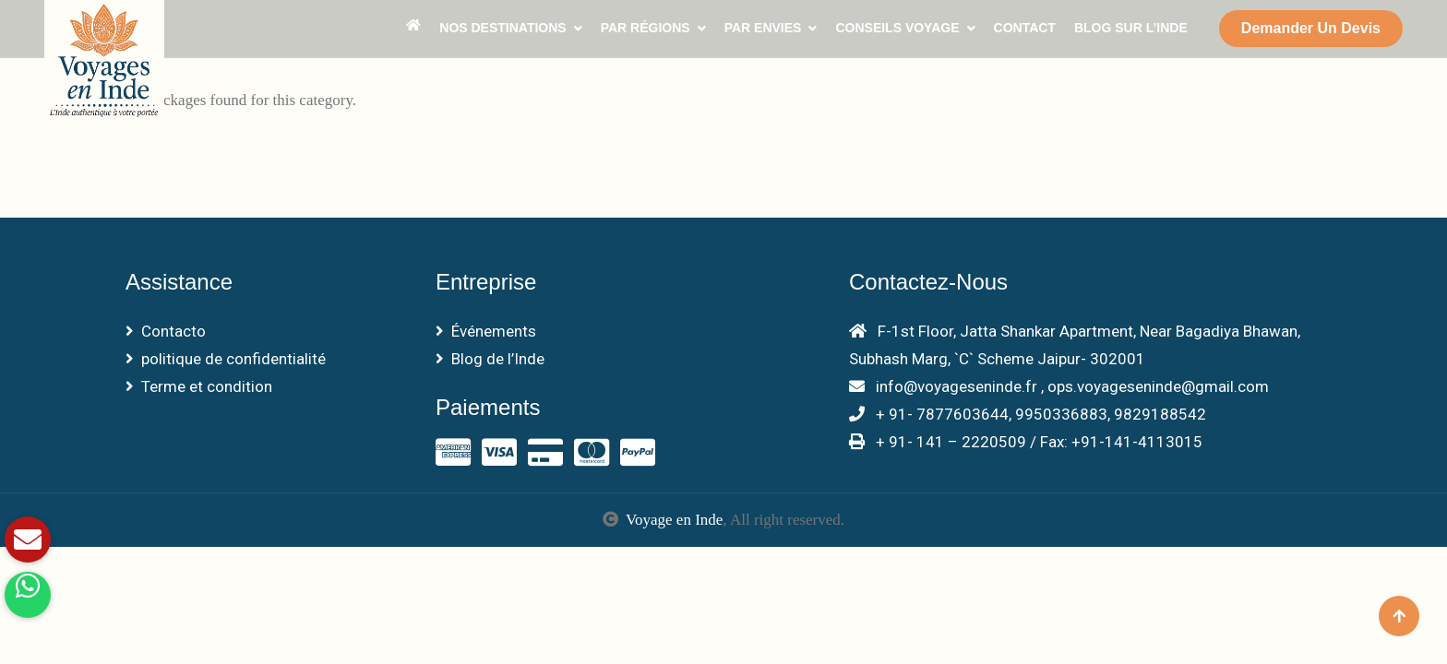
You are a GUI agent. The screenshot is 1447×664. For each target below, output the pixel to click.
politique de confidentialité (226, 359)
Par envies (763, 27)
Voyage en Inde (674, 519)
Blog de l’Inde (490, 359)
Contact (1025, 27)
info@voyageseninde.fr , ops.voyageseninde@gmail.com (1059, 386)
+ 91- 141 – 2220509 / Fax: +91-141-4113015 (1025, 442)
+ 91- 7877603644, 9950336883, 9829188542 (1027, 414)
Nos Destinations (502, 27)
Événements (486, 331)
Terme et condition (199, 386)
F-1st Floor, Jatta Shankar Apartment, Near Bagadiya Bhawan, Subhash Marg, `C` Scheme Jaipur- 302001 (1074, 345)
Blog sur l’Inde (1131, 27)
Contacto (166, 331)
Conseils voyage (897, 27)
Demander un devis (1311, 28)
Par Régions (645, 27)
